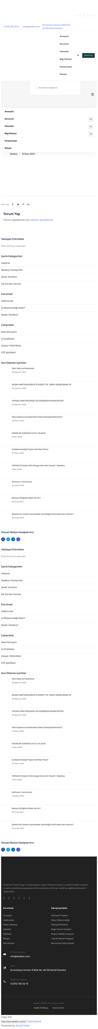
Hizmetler (64, 51)
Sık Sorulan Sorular (11, 283)
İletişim (63, 74)
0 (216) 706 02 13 (11, 26)
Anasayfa (64, 36)
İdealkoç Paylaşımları (12, 270)
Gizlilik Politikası (41, 1008)
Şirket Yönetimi (9, 277)
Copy (34, 1021)
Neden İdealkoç (10, 925)
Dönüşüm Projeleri (59, 915)
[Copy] (13, 1021)
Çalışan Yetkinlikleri (11, 345)
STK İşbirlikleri (8, 352)
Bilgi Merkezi (66, 59)
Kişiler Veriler (58, 1008)
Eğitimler (7, 934)
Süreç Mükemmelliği (60, 920)
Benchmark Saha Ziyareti (62, 943)
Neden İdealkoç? (9, 314)
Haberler (5, 263)
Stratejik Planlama (59, 925)
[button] (78, 55)
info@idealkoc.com (31, 26)
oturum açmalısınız (41, 219)
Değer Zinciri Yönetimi (61, 929)
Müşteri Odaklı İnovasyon (62, 934)
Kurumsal (64, 44)
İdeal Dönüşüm (9, 332)
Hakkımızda (7, 301)
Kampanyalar (66, 67)
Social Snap (22, 1025)
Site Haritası (8, 943)
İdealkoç (14, 154)
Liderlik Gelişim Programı (62, 938)
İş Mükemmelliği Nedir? (13, 308)
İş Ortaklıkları (8, 339)
